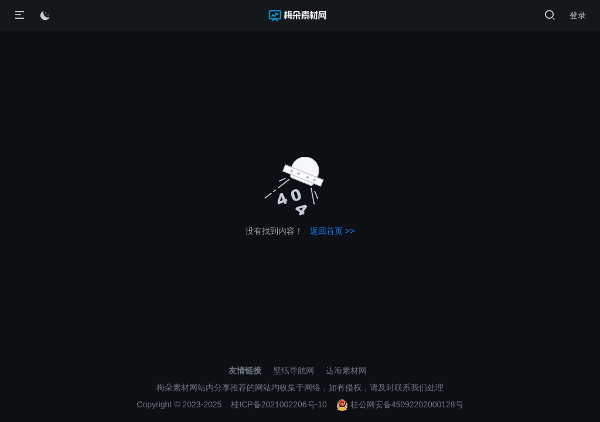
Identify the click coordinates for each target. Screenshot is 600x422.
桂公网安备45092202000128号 (399, 404)
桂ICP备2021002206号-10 (278, 404)
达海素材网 (346, 370)
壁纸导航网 (293, 370)
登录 (578, 15)
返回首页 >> (332, 231)
